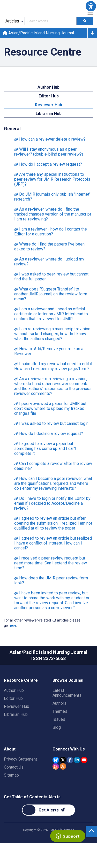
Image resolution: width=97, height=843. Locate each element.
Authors (59, 703)
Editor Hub (13, 698)
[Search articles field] (51, 21)
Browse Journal (68, 680)
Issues (59, 719)
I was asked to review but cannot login (51, 423)
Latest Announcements (67, 693)
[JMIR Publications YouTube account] (84, 760)
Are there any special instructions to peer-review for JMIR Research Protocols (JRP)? (52, 179)
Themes (60, 711)
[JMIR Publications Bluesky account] (56, 760)
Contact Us (14, 767)
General (12, 128)
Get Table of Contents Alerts (32, 796)
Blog (57, 727)
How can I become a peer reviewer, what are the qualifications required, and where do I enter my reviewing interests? (53, 483)
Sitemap (11, 775)
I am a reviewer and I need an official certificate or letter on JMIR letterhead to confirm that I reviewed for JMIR (51, 313)
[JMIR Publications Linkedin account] (77, 760)
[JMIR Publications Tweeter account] (62, 760)
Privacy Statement (20, 759)
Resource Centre (21, 680)
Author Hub (14, 690)
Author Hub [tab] (48, 87)
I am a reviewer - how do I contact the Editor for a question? (50, 231)
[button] (90, 6)
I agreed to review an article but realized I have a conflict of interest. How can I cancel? (53, 543)
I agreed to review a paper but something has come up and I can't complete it (45, 448)
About (10, 749)
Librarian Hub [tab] (49, 113)
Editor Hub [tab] (49, 96)
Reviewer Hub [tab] (48, 104)
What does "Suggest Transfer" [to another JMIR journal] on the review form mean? (50, 294)
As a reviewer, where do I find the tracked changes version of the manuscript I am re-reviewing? (52, 214)
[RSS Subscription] (63, 766)
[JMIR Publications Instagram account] (56, 766)
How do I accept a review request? (48, 164)
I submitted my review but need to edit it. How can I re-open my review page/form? (53, 366)
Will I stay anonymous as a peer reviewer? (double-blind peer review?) (48, 152)
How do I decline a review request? (48, 433)
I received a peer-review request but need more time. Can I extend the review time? (50, 563)
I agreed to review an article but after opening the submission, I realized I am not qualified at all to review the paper (53, 523)
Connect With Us (69, 749)
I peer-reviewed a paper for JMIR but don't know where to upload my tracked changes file (50, 408)
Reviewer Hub (16, 706)
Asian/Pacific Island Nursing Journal (38, 32)
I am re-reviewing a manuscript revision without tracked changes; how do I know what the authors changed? (52, 333)
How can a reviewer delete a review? (50, 139)
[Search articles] (85, 21)
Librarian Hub (16, 714)
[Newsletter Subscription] (48, 810)
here (12, 625)
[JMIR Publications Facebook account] (70, 760)
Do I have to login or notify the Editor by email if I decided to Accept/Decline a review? (52, 503)
